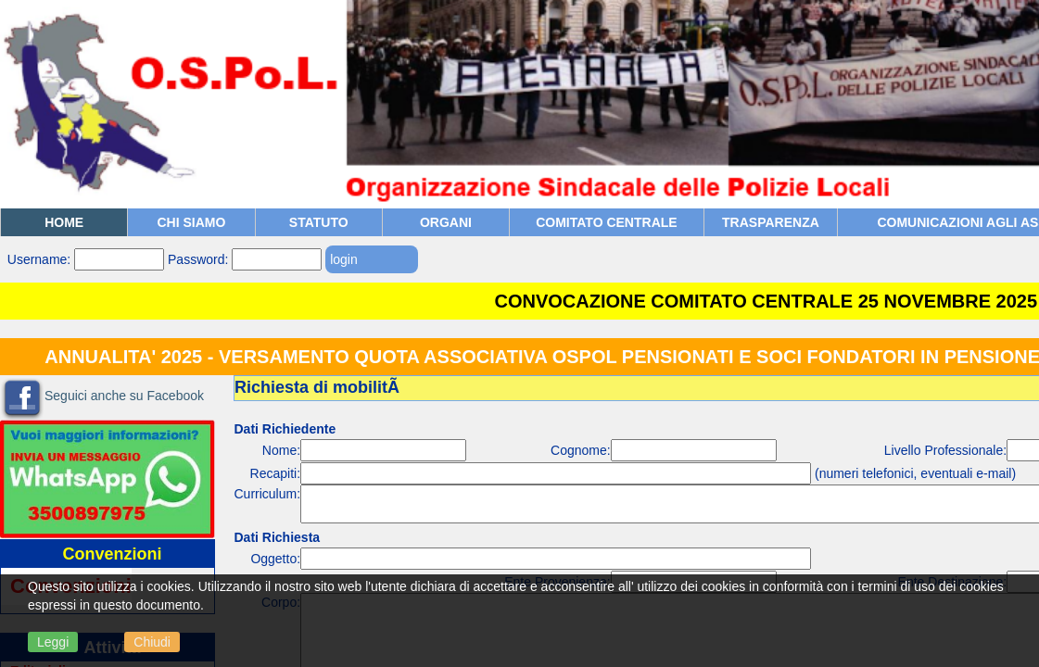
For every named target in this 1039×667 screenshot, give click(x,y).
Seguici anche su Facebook (124, 395)
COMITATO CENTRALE (606, 222)
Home (63, 222)
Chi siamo (191, 222)
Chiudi (152, 642)
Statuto (318, 222)
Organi (446, 222)
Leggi (53, 642)
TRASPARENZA (770, 222)
